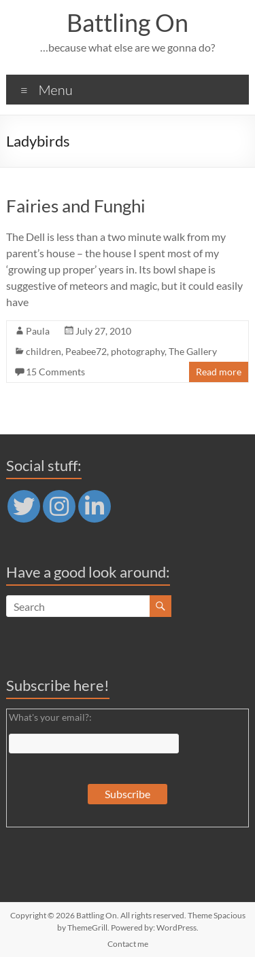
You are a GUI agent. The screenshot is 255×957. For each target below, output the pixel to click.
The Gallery (193, 351)
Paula (38, 331)
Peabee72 (86, 351)
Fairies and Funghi (76, 206)
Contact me (127, 944)
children (43, 351)
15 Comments (55, 371)
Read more (218, 371)
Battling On (127, 22)
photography (138, 351)
